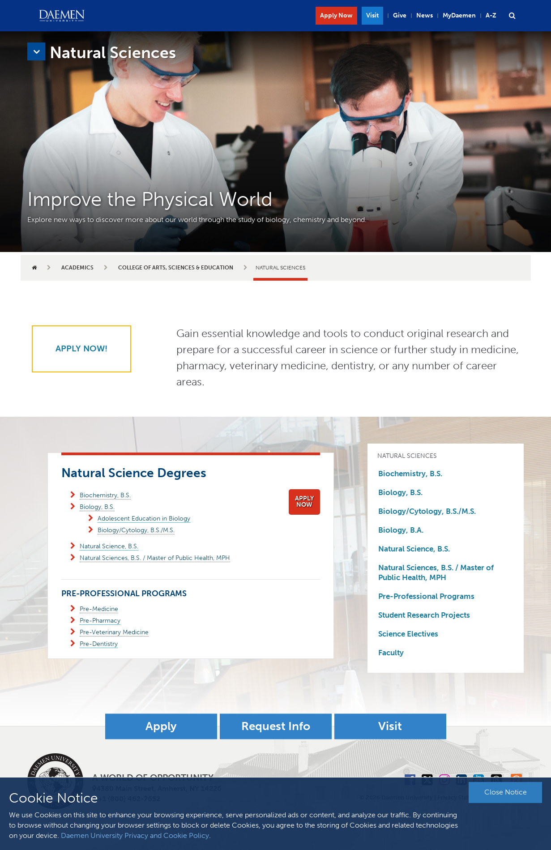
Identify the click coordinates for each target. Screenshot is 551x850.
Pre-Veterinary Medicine (114, 632)
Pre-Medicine (99, 609)
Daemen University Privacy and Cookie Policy (135, 835)
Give (399, 15)
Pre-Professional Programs (426, 596)
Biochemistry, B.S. (105, 495)
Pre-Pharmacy (100, 620)
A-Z (491, 15)
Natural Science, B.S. (109, 546)
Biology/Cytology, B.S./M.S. (136, 530)
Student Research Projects (424, 615)
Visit (372, 15)
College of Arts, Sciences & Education (175, 268)
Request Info (275, 726)
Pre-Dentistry (99, 644)
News (424, 15)
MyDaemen (459, 15)
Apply (161, 726)
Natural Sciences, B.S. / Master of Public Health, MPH (155, 558)
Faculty (391, 652)
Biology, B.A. (400, 529)
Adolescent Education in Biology (144, 518)
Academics (77, 268)
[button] (512, 16)
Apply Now (336, 15)
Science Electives (408, 633)
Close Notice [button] (505, 792)
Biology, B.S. (97, 507)
